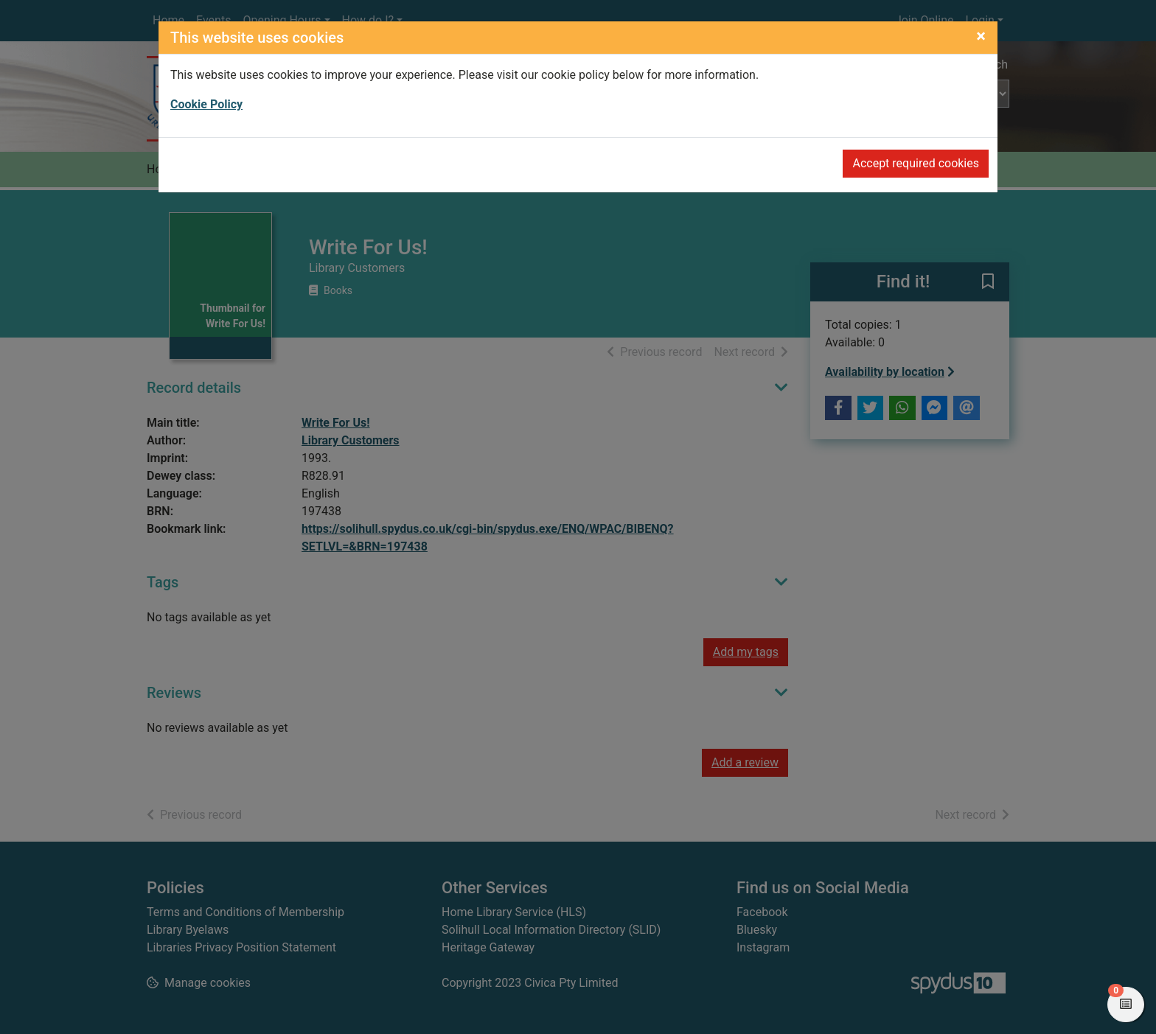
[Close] (980, 36)
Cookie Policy (206, 104)
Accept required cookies (915, 163)
